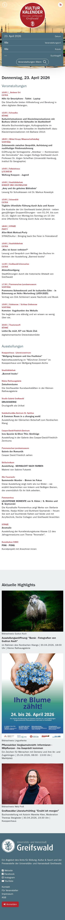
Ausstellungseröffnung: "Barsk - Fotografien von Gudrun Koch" (29, 640)
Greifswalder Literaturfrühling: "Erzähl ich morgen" (30, 811)
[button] (60, 4)
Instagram (8, 877)
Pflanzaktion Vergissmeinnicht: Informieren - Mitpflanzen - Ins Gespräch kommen (27, 747)
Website (7, 870)
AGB (4, 897)
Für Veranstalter (10, 890)
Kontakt (6, 887)
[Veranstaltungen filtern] (32, 62)
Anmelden (10, 904)
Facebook (8, 874)
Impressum (7, 894)
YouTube (7, 881)
